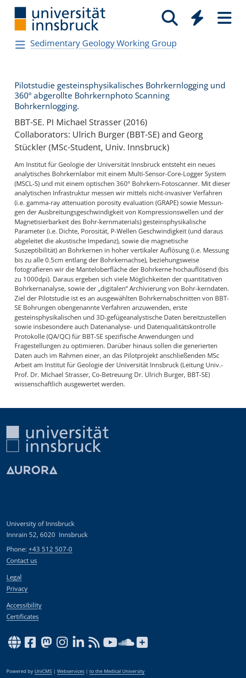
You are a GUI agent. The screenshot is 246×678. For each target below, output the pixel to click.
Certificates (22, 616)
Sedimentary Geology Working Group (103, 43)
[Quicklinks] (197, 18)
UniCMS (43, 671)
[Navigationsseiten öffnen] (20, 45)
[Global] (197, 18)
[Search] (169, 18)
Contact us (21, 560)
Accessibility (24, 605)
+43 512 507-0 (50, 549)
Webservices (70, 671)
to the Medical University (117, 671)
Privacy (17, 588)
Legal (14, 577)
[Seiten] (224, 18)
